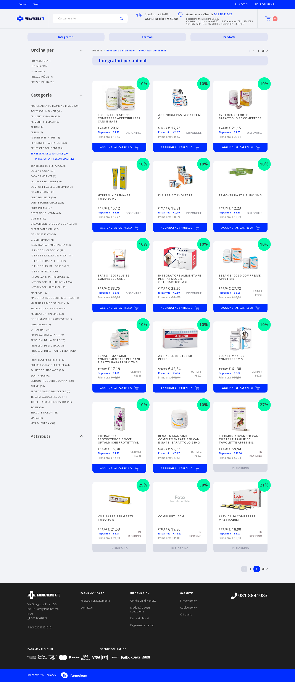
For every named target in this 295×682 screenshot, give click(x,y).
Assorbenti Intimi (45, 137)
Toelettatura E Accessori (51, 402)
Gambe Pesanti (43, 234)
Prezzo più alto (42, 76)
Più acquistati (41, 60)
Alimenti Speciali (45, 121)
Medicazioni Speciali (47, 313)
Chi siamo (186, 614)
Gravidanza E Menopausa (51, 244)
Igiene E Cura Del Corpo (50, 266)
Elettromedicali (45, 229)
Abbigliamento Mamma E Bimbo (55, 105)
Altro (37, 132)
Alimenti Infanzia (45, 116)
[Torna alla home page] (30, 18)
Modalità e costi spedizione (140, 609)
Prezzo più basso (43, 82)
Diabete (38, 218)
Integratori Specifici (48, 287)
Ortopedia (40, 329)
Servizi (37, 4)
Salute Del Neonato (47, 370)
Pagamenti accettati (142, 625)
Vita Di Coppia (43, 423)
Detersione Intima (46, 213)
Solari (38, 386)
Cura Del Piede (43, 197)
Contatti (23, 4)
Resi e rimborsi (139, 618)
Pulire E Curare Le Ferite (50, 365)
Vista (37, 418)
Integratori (66, 37)
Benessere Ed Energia (48, 165)
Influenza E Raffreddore (50, 276)
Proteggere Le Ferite (48, 359)
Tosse (37, 407)
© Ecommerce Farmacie (42, 675)
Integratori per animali (152, 50)
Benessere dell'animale (120, 50)
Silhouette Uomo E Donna (52, 380)
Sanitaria (40, 375)
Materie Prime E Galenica (50, 303)
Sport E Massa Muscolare (50, 391)
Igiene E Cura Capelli (48, 260)
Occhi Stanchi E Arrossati (51, 319)
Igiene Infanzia (44, 271)
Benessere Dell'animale (50, 153)
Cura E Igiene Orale (47, 202)
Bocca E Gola (43, 170)
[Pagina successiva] (258, 51)
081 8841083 (223, 14)
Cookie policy (188, 607)
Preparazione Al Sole (47, 335)
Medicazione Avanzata (48, 308)
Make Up (39, 292)
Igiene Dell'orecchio (47, 250)
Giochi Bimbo (42, 239)
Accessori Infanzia (46, 111)
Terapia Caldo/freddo (49, 396)
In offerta (38, 71)
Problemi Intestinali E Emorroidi (54, 352)
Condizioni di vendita (143, 601)
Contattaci (87, 607)
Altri (37, 127)
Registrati (265, 4)
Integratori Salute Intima (52, 282)
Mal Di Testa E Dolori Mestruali (55, 297)
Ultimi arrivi (39, 66)
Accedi (241, 4)
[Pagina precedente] (249, 51)
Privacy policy (188, 601)
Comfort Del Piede (46, 181)
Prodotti (229, 37)
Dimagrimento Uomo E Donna (54, 223)
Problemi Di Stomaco (48, 345)
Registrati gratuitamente (95, 601)
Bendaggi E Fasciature (49, 143)
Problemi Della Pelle (48, 340)
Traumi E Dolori (44, 412)
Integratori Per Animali (54, 158)
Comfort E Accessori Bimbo (52, 186)
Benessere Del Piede (47, 148)
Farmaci (147, 37)
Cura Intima (41, 208)
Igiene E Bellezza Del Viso (52, 255)
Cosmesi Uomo (42, 192)
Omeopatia (41, 324)
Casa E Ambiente (43, 176)
